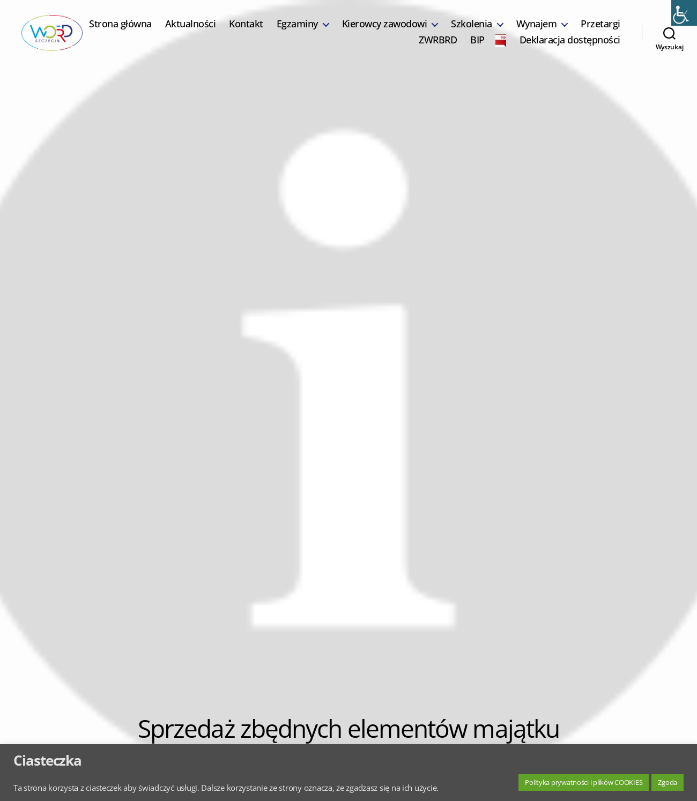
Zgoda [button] (667, 782)
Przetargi (386, 47)
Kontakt (299, 30)
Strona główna (173, 30)
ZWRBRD (438, 47)
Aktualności (243, 30)
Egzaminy (349, 30)
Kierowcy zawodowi (437, 30)
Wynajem (589, 30)
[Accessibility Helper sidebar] (684, 13)
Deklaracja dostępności (570, 47)
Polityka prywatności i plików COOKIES (583, 782)
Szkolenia (524, 30)
